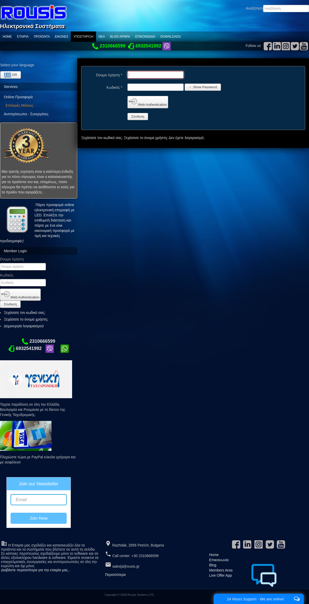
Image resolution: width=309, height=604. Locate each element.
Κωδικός (6, 275)
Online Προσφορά (18, 97)
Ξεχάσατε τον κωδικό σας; (24, 313)
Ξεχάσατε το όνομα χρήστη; (26, 319)
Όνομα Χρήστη (12, 259)
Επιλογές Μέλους (19, 105)
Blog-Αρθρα (120, 36)
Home (7, 36)
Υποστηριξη (83, 36)
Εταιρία (23, 36)
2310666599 (38, 341)
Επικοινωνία (145, 36)
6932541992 (25, 348)
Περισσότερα (115, 575)
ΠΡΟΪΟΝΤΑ (42, 36)
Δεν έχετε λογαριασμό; (186, 138)
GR (10, 75)
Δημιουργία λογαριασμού (26, 326)
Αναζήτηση (254, 8)
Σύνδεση (10, 304)
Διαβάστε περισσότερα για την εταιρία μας (34, 570)
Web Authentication (20, 294)
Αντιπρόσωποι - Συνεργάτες (26, 114)
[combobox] (286, 8)
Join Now (39, 518)
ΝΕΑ (102, 36)
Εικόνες (61, 36)
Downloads (170, 36)
